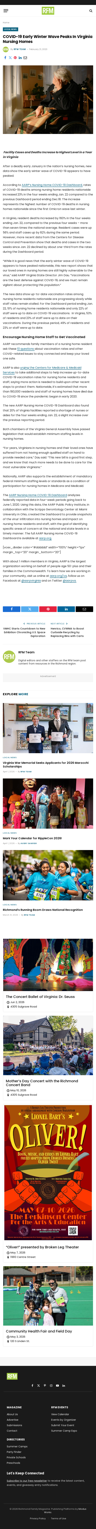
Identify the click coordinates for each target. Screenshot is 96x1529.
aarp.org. (45, 538)
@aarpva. (69, 581)
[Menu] (6, 11)
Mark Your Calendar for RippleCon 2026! (32, 838)
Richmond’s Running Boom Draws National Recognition (43, 910)
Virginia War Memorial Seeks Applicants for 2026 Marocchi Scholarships (46, 765)
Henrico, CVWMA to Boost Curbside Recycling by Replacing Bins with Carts (67, 632)
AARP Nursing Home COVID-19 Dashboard (38, 495)
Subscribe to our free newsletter (27, 1481)
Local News (10, 29)
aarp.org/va (58, 576)
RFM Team (20, 49)
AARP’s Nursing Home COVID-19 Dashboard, (52, 185)
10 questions (26, 349)
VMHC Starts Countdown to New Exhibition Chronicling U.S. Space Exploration (24, 632)
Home (6, 22)
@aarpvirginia (31, 581)
